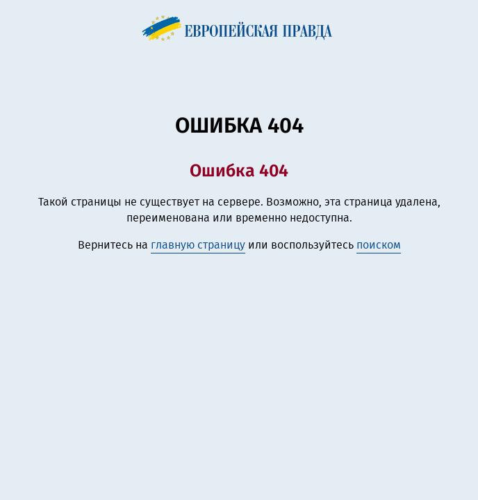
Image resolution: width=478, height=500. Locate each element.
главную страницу (198, 245)
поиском (378, 245)
